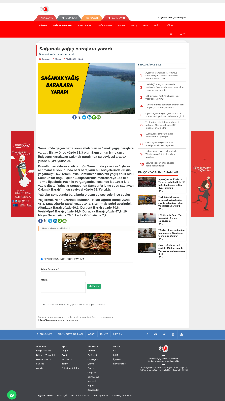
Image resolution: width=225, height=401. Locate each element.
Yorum (44, 280)
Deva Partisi (119, 363)
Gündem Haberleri (48, 228)
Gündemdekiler (70, 368)
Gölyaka (92, 372)
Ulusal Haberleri (63, 228)
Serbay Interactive (156, 361)
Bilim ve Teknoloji (62, 25)
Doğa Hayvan (105, 25)
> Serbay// (61, 395)
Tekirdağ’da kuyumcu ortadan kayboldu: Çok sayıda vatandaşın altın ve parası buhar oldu (170, 201)
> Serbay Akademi (121, 395)
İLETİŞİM (118, 334)
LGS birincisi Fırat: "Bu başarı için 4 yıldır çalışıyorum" (170, 218)
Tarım (65, 363)
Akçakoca (93, 346)
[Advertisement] (86, 130)
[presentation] (109, 276)
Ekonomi (67, 359)
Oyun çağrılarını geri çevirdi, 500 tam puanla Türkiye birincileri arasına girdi (171, 249)
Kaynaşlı (92, 381)
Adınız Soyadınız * (50, 269)
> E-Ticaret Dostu (79, 395)
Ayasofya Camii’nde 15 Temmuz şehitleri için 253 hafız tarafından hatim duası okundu (171, 183)
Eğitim (170, 25)
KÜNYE (104, 334)
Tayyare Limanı (44, 395)
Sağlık (157, 25)
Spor (145, 25)
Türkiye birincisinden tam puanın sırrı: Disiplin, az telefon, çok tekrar (171, 233)
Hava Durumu (85, 25)
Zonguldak (93, 390)
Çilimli (91, 363)
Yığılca (91, 385)
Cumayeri (93, 359)
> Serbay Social (100, 395)
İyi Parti (117, 359)
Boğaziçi (92, 355)
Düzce (91, 368)
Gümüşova (93, 376)
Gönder (94, 286)
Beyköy (91, 350)
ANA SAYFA (47, 18)
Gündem (43, 25)
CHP (115, 350)
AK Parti (117, 346)
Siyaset (121, 25)
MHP (116, 355)
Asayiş (134, 25)
